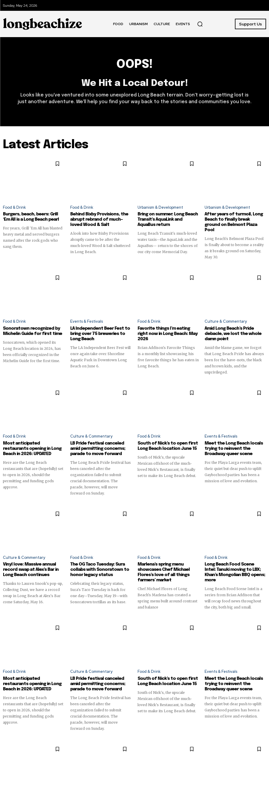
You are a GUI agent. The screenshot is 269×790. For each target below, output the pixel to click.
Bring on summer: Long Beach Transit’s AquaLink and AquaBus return (168, 219)
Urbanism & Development (160, 207)
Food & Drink (14, 207)
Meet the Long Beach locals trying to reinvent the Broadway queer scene (234, 448)
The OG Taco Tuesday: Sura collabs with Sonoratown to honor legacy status (99, 569)
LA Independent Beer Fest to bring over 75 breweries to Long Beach (100, 333)
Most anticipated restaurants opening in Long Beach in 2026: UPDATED (32, 448)
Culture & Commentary (226, 321)
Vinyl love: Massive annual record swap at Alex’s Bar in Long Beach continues (31, 569)
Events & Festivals (86, 321)
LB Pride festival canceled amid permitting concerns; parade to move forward (97, 448)
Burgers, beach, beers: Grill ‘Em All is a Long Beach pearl (31, 217)
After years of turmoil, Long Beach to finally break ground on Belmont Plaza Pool (234, 222)
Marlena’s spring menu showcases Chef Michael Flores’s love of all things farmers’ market (164, 572)
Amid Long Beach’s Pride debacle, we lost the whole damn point (233, 333)
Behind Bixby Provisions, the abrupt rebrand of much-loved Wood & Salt (99, 219)
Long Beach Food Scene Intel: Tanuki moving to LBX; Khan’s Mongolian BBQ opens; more (235, 572)
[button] (200, 24)
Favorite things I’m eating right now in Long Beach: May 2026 (168, 333)
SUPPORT (214, 642)
